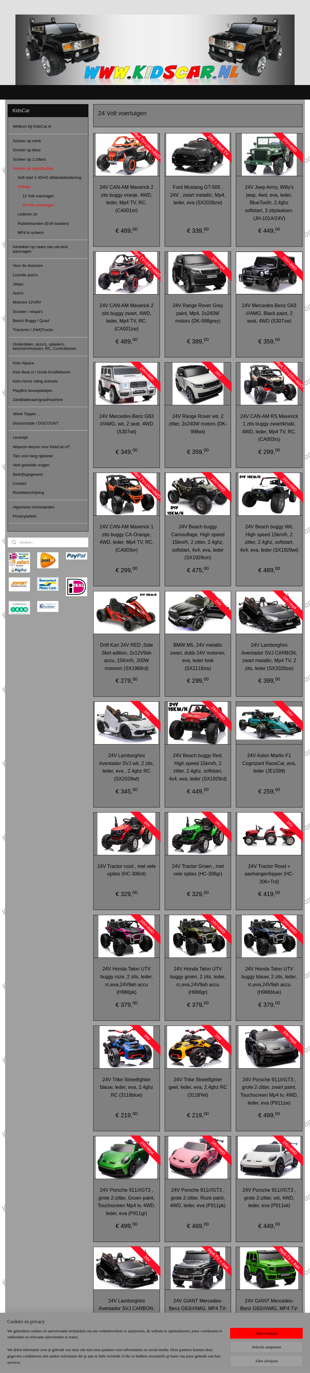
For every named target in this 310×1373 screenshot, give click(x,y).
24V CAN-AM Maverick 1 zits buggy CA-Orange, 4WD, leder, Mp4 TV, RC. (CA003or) (126, 538)
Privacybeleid (24, 516)
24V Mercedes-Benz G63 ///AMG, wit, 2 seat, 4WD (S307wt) (126, 423)
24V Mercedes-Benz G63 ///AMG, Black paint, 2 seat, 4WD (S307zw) (269, 313)
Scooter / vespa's (28, 311)
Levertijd (20, 437)
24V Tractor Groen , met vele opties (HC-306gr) (198, 869)
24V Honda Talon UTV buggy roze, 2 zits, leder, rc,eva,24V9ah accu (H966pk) (126, 980)
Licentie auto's (25, 275)
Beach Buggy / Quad (31, 320)
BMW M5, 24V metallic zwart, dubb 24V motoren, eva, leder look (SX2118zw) (198, 656)
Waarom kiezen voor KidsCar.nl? (41, 447)
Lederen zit (27, 214)
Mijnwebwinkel (209, 1362)
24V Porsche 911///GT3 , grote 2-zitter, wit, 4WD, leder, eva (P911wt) (269, 1197)
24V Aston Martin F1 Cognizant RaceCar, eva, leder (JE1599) (269, 763)
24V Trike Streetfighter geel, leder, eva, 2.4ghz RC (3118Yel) (198, 1087)
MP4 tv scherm (31, 232)
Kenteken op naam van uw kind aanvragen (40, 249)
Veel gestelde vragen (31, 465)
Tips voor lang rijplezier (33, 456)
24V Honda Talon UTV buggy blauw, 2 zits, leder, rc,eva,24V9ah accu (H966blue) (269, 980)
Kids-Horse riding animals (35, 381)
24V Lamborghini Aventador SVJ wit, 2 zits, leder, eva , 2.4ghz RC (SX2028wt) (126, 767)
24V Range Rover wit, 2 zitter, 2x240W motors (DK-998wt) (198, 423)
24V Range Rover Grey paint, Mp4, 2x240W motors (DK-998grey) (198, 313)
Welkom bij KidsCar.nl (32, 126)
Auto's (18, 293)
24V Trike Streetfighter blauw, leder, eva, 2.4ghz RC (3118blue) (126, 1087)
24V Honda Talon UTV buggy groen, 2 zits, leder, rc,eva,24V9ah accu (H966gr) (198, 980)
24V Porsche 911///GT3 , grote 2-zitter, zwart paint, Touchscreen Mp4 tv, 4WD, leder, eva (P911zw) (269, 1091)
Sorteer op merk (27, 141)
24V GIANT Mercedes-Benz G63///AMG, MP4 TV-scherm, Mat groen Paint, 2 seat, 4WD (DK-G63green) (269, 1312)
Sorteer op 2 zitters (29, 159)
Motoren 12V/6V (27, 302)
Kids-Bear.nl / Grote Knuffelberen (42, 372)
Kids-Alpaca (23, 363)
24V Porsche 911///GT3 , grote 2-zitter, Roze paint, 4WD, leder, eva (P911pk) (198, 1197)
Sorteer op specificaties (33, 168)
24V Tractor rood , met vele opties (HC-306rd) (126, 869)
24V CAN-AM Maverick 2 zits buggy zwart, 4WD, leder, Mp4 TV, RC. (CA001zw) (126, 317)
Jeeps (18, 284)
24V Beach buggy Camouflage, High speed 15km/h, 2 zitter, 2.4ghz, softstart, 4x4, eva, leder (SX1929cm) (197, 542)
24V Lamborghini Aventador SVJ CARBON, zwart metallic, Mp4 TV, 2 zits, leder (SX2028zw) (269, 656)
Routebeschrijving (28, 492)
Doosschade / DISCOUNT (35, 423)
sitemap (132, 1362)
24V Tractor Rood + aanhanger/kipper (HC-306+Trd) (269, 873)
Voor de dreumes (28, 265)
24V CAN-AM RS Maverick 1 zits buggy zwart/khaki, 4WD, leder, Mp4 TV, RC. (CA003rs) (269, 427)
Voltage (24, 186)
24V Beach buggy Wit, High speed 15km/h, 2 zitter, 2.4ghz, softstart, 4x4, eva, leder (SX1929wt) (269, 538)
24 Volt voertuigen (38, 205)
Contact (19, 483)
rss (143, 1362)
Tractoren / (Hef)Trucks (33, 329)
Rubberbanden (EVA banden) (43, 223)
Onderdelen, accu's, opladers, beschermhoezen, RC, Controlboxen (44, 346)
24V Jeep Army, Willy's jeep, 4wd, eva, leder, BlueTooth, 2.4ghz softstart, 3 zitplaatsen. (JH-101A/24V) (269, 203)
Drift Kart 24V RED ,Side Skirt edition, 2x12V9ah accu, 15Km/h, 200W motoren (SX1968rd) (126, 656)
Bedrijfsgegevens (28, 474)
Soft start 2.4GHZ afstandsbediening (49, 177)
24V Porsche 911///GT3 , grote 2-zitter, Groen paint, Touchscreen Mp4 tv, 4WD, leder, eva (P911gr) (126, 1201)
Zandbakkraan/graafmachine (38, 399)
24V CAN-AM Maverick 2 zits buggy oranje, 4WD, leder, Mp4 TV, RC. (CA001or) (126, 199)
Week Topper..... (27, 414)
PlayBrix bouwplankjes (32, 390)
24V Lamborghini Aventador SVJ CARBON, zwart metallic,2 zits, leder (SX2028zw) (126, 1312)
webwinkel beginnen (163, 1362)
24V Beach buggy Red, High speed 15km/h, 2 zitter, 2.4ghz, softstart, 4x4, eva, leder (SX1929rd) (198, 767)
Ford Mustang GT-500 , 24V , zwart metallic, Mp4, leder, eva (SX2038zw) (198, 195)
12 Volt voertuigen (38, 196)
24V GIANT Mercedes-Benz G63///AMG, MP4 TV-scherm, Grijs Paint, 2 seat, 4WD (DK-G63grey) (198, 1312)
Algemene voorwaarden (33, 507)
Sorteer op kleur (27, 150)
